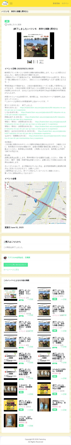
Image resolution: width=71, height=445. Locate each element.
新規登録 (56, 3)
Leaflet (51, 223)
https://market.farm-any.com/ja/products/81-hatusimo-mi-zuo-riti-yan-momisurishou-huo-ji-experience (35, 137)
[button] (20, 46)
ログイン (65, 3)
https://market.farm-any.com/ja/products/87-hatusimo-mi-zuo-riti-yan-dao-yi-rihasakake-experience (35, 132)
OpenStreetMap (61, 223)
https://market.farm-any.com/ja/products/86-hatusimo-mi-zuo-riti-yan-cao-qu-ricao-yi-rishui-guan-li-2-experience (35, 127)
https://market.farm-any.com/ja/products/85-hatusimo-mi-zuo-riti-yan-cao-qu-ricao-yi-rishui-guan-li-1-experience (35, 123)
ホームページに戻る (11, 270)
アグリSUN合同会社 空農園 (17, 258)
